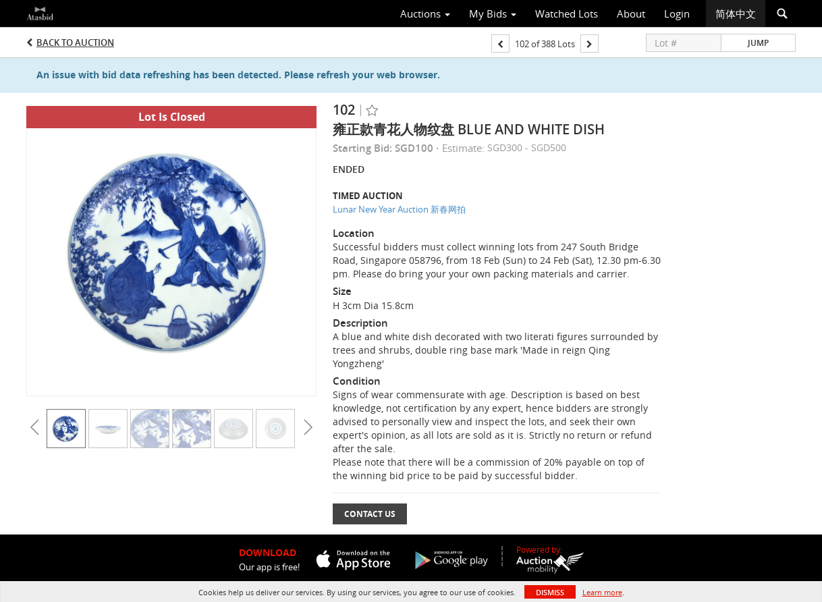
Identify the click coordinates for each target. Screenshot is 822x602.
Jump (758, 43)
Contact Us (369, 514)
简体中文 (735, 13)
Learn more (602, 592)
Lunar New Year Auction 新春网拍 (399, 209)
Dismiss (550, 592)
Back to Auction (75, 42)
